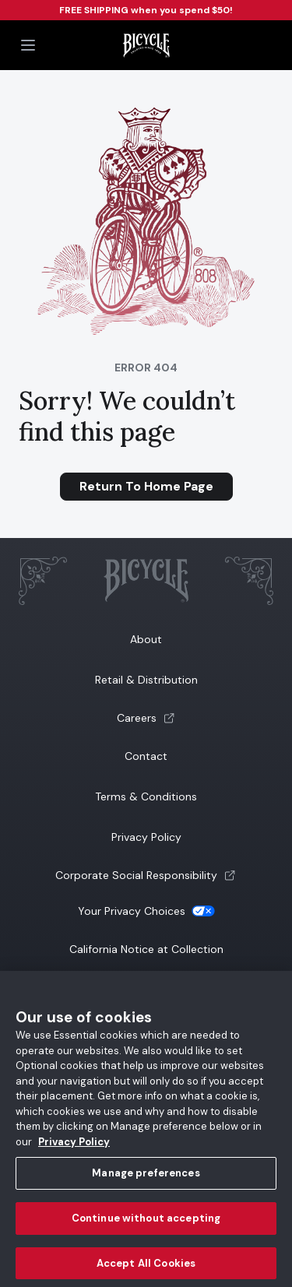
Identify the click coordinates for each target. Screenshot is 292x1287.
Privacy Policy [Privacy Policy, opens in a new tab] (74, 1146)
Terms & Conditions (146, 796)
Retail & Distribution (146, 680)
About (146, 639)
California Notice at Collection (146, 949)
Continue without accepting (146, 1223)
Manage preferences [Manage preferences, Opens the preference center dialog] (145, 1178)
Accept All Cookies (146, 1268)
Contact (146, 756)
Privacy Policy (146, 837)
